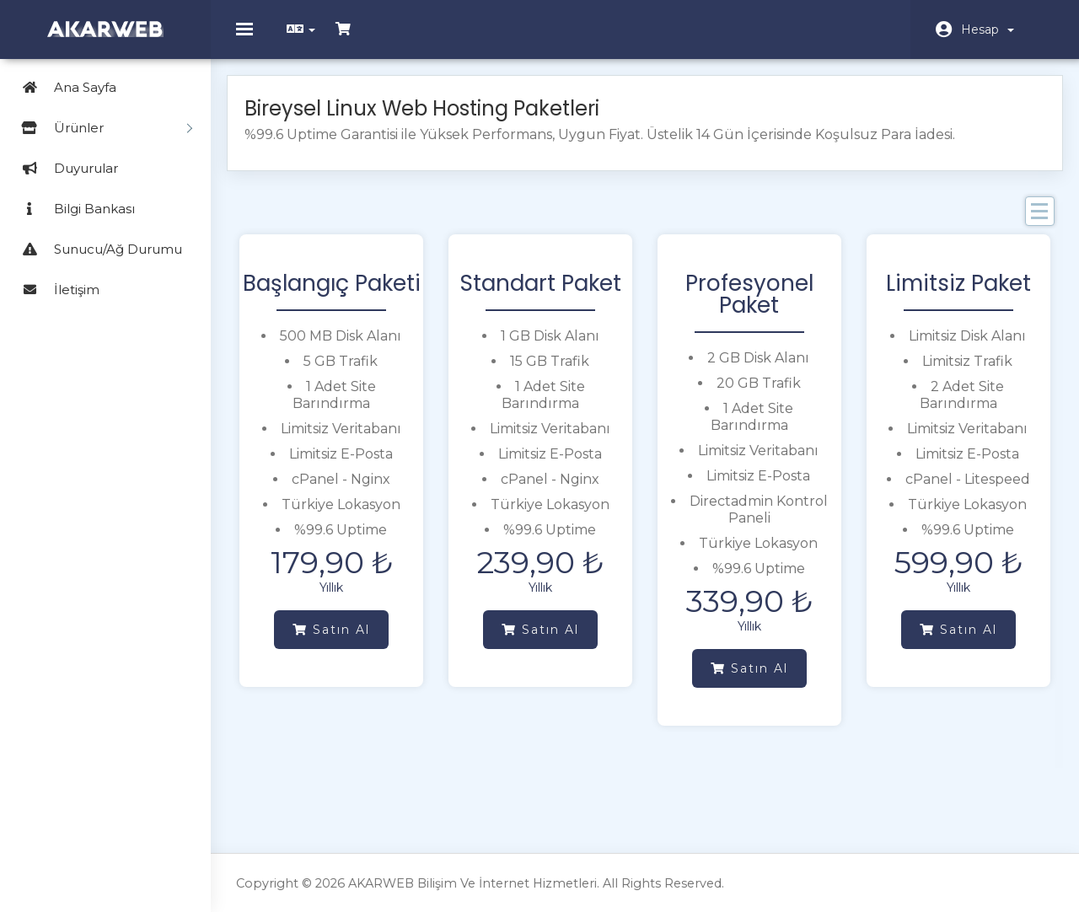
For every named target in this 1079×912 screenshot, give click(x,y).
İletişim (53, 290)
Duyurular (63, 168)
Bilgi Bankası (71, 209)
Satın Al (338, 638)
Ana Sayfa (62, 87)
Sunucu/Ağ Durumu (95, 249)
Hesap (987, 29)
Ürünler (100, 128)
